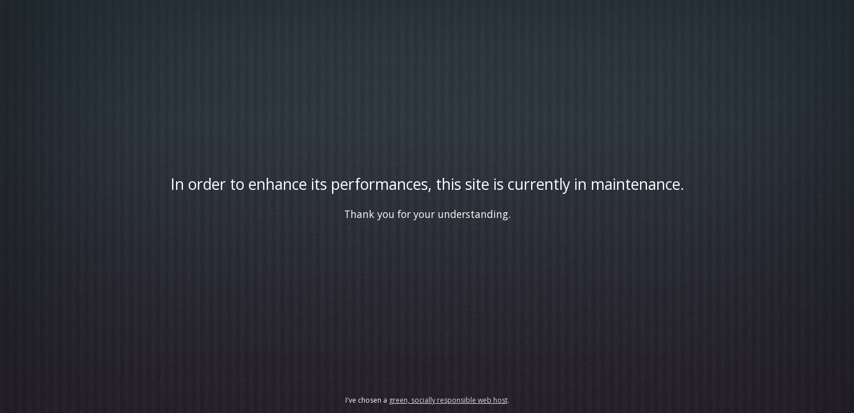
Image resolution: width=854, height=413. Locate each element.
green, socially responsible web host (448, 400)
